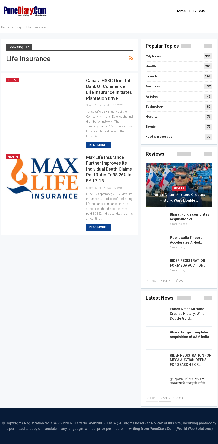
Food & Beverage (159, 136)
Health (13, 156)
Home (181, 11)
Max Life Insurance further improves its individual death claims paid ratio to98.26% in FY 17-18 (109, 169)
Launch (151, 76)
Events (151, 126)
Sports (178, 188)
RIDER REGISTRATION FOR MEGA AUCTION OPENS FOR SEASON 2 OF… (190, 360)
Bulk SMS (197, 11)
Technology (155, 106)
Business (153, 86)
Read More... (98, 145)
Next (165, 280)
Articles (152, 96)
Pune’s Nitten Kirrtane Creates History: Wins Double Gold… (187, 313)
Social (12, 80)
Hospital (152, 116)
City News (153, 56)
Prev (151, 280)
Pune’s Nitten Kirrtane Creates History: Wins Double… (178, 197)
